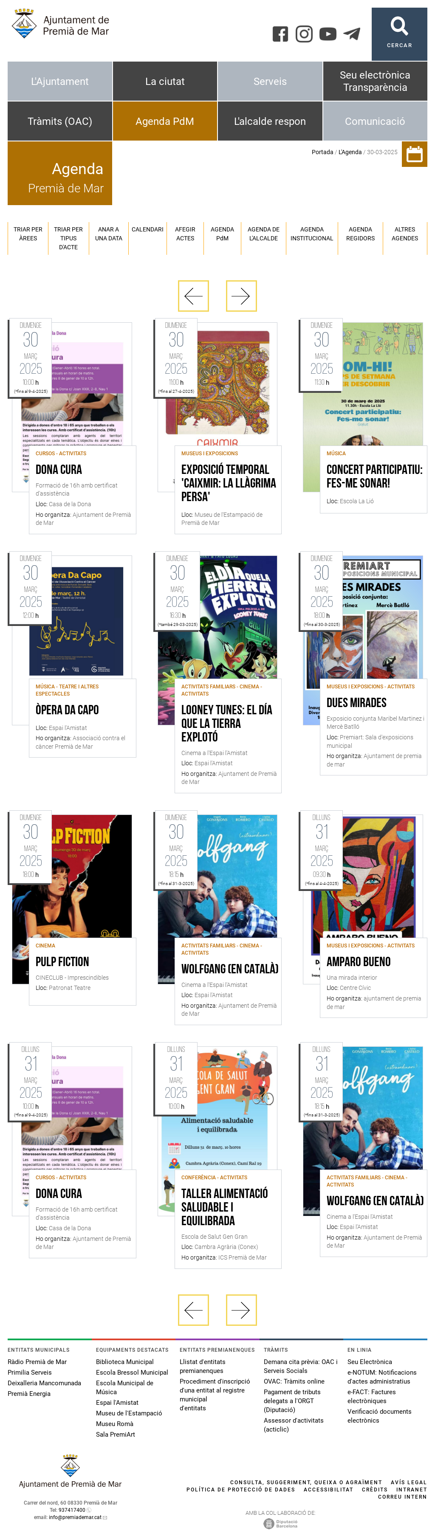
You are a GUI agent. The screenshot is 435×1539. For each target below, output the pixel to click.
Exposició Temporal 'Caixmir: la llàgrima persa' (228, 484)
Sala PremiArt (115, 1434)
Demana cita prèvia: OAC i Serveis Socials (301, 1366)
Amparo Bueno (359, 963)
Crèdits (375, 1490)
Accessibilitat (328, 1490)
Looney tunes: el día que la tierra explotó (226, 724)
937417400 (72, 1510)
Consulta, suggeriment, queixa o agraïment (306, 1482)
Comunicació (375, 121)
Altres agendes (405, 234)
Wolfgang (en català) (230, 970)
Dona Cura (59, 470)
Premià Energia (29, 1394)
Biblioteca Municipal (125, 1362)
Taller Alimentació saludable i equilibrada (224, 1208)
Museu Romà (114, 1424)
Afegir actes (185, 234)
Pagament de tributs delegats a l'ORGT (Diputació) (292, 1401)
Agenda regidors (360, 234)
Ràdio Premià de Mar (37, 1362)
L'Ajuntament (60, 81)
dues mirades (357, 703)
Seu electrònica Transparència (375, 81)
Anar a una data (108, 234)
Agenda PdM (165, 121)
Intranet (411, 1490)
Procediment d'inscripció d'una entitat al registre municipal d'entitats (215, 1395)
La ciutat (165, 81)
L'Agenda (350, 152)
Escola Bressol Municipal (132, 1372)
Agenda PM (222, 234)
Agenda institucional (312, 234)
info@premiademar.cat (75, 1517)
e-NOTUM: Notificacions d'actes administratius (382, 1377)
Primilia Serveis (30, 1372)
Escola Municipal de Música (124, 1387)
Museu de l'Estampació (129, 1413)
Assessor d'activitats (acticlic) (294, 1425)
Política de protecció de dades (240, 1490)
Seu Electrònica (369, 1362)
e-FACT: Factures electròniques (371, 1396)
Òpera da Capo (67, 711)
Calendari (148, 229)
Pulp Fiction (62, 963)
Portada (322, 152)
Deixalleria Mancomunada (44, 1383)
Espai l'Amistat (117, 1403)
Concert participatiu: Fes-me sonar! (375, 477)
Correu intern (402, 1497)
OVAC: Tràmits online (294, 1381)
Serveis (270, 81)
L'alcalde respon (270, 121)
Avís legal (409, 1482)
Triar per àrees (28, 234)
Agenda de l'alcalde (264, 234)
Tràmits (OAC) (60, 121)
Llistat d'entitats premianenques (203, 1366)
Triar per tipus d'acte (68, 238)
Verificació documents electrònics (379, 1416)
